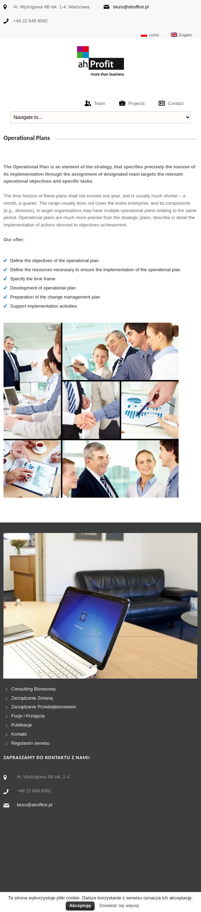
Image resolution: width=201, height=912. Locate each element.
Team (99, 103)
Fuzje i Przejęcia (27, 715)
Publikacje (21, 725)
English (181, 35)
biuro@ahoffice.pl (131, 6)
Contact (175, 103)
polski (150, 35)
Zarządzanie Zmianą (32, 698)
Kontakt (19, 734)
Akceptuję (80, 905)
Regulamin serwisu (30, 743)
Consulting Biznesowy (33, 689)
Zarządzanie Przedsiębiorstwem (43, 706)
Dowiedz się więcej (119, 905)
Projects (136, 103)
